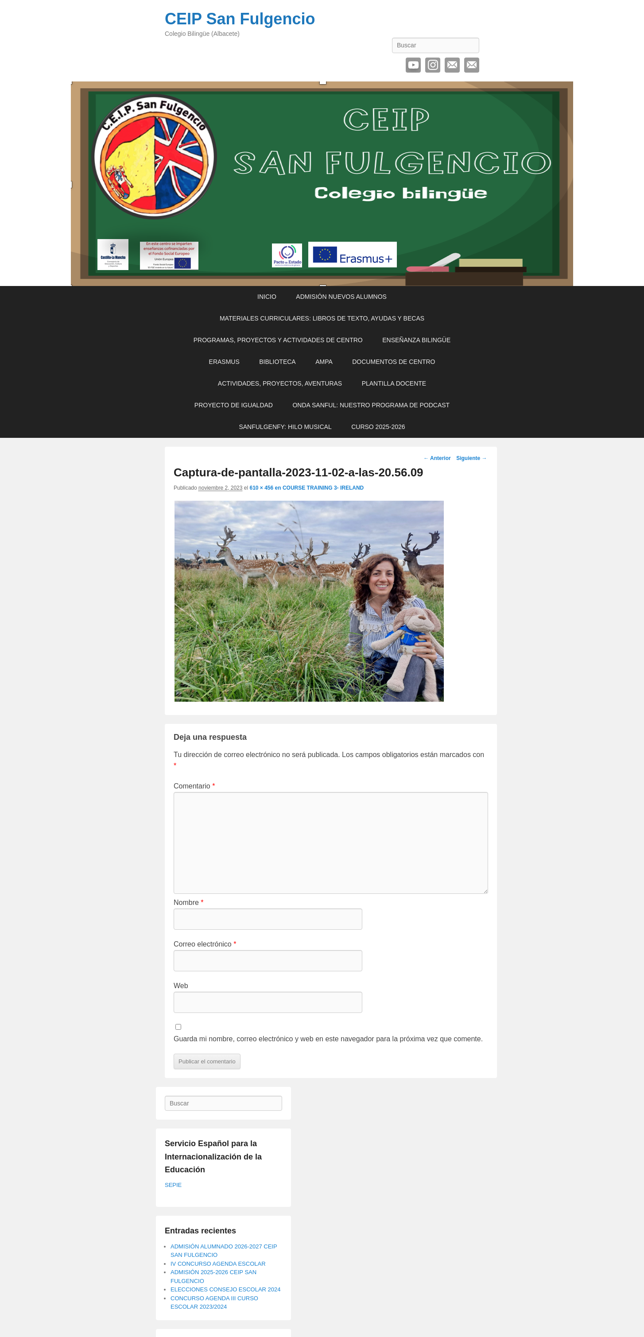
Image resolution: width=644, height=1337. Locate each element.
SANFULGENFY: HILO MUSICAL (285, 426)
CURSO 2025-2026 (378, 426)
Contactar (471, 65)
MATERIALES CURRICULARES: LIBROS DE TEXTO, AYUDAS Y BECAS (322, 318)
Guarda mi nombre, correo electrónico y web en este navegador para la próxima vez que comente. (328, 1039)
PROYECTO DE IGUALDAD (233, 405)
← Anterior (437, 458)
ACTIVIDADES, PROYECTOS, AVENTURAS (280, 383)
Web (181, 985)
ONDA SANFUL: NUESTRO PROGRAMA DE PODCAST (371, 405)
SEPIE (173, 1185)
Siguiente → (471, 458)
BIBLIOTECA (277, 361)
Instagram (432, 65)
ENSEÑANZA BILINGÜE (416, 340)
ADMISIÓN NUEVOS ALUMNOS (341, 296)
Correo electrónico (452, 65)
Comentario (194, 786)
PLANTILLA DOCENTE (394, 383)
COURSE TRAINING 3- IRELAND (323, 488)
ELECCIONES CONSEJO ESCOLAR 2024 (226, 1289)
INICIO (266, 296)
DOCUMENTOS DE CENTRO (393, 361)
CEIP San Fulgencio (240, 19)
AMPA (324, 361)
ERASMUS (224, 361)
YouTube (413, 65)
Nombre (189, 902)
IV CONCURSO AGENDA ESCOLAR (218, 1263)
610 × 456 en (265, 488)
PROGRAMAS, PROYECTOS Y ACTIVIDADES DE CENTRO (278, 340)
